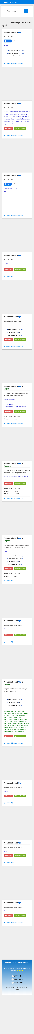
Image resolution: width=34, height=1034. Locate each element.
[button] (7, 63)
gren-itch (19, 976)
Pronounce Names (10, 2)
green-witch (19, 979)
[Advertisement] (16, 84)
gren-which (19, 982)
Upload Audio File (20, 128)
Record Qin (8, 128)
